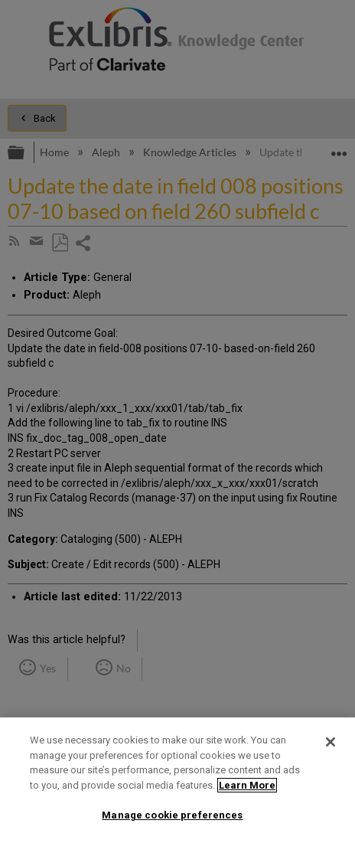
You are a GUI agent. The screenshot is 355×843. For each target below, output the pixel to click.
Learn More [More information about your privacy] (247, 785)
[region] (177, 780)
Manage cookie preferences (172, 815)
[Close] (330, 742)
